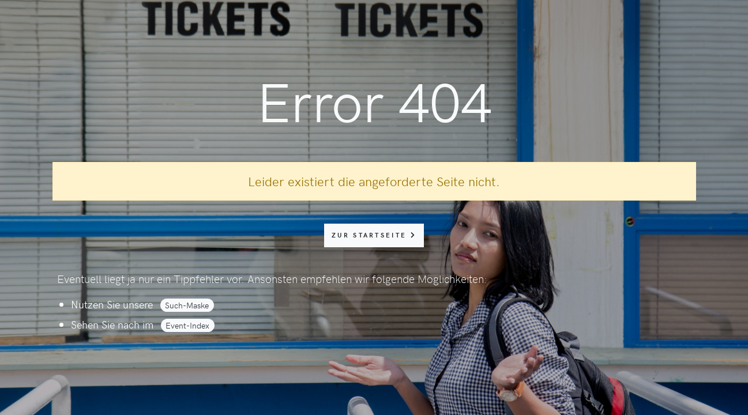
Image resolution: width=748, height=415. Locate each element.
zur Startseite (374, 235)
